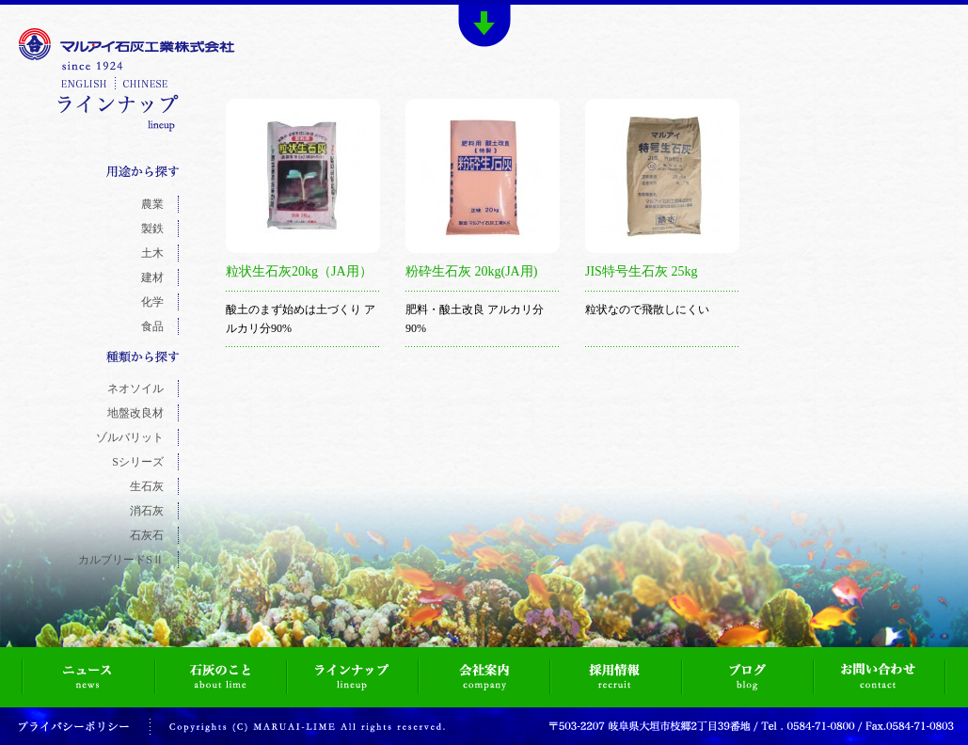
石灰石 (147, 535)
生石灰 (147, 486)
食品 (152, 326)
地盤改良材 (135, 413)
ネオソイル (135, 388)
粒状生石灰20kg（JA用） (299, 271)
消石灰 (147, 510)
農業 (152, 204)
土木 (152, 253)
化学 (152, 302)
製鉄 (152, 228)
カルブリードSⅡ (121, 559)
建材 (152, 277)
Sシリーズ (138, 461)
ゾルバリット (130, 437)
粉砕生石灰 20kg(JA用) (471, 271)
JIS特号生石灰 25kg (641, 271)
